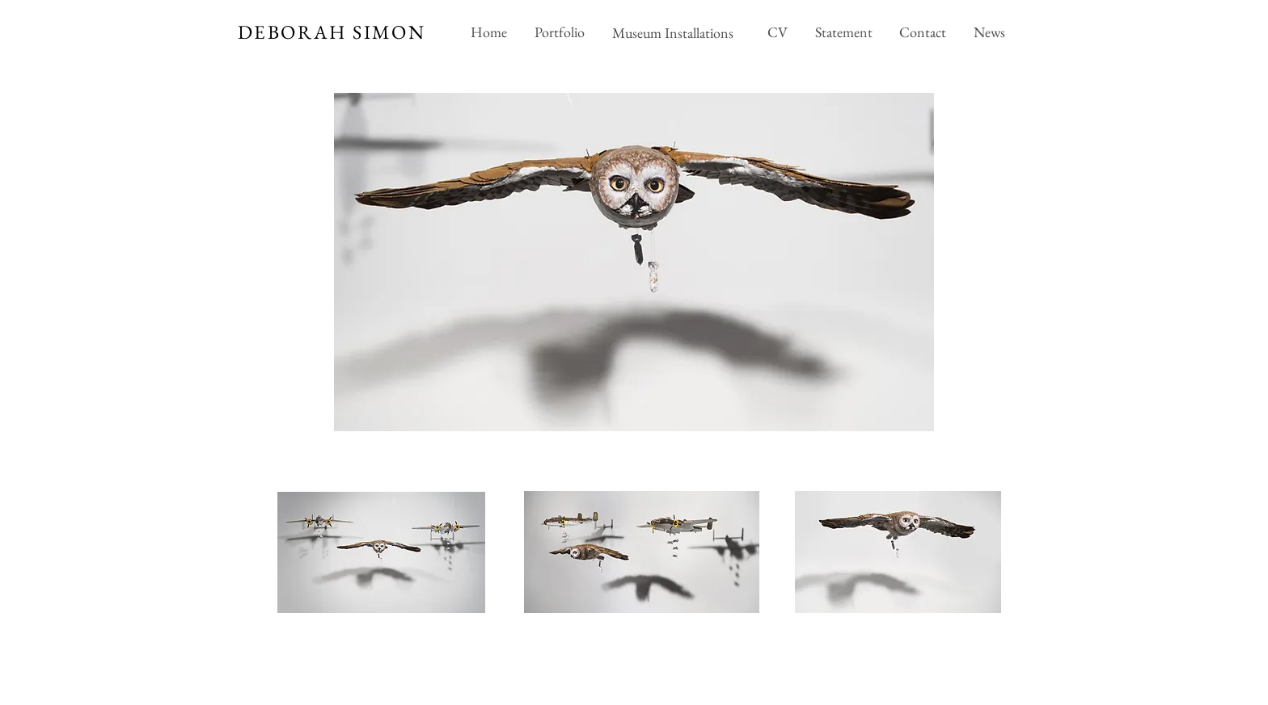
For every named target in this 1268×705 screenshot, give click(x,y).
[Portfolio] (559, 32)
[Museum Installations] (674, 32)
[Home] (488, 32)
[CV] (777, 32)
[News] (989, 32)
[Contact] (922, 32)
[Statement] (844, 32)
